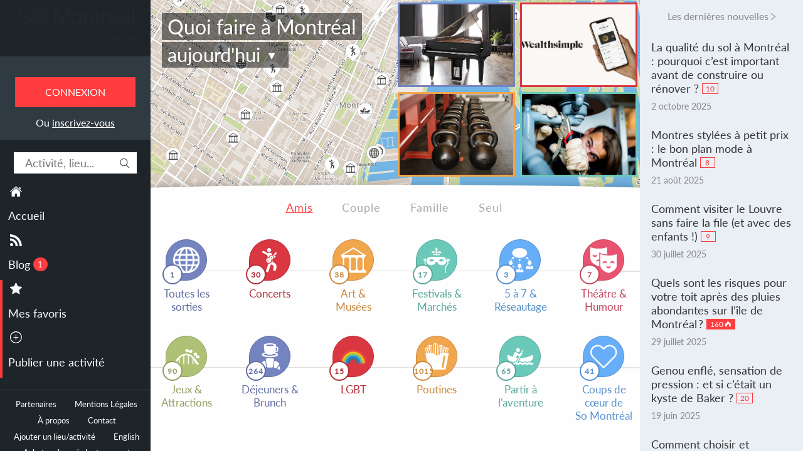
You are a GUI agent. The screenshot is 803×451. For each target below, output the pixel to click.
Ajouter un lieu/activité (54, 437)
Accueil (26, 215)
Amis (299, 207)
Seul (491, 207)
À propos (54, 420)
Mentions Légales (106, 404)
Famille (429, 207)
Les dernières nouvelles (717, 16)
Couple (361, 207)
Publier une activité (56, 362)
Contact (102, 420)
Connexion (75, 92)
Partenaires (36, 404)
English (126, 437)
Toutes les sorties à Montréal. (76, 38)
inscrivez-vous (83, 122)
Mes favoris (37, 313)
